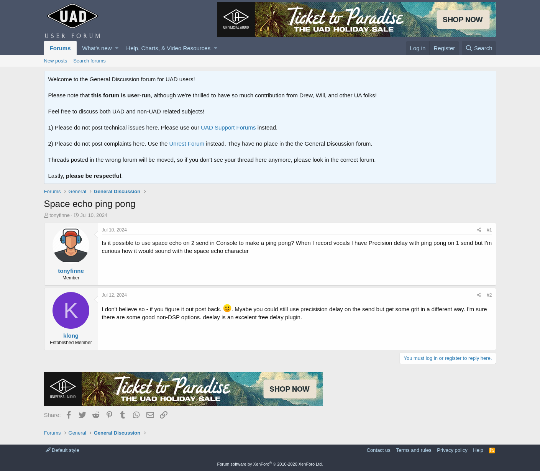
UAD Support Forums (228, 127)
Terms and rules (413, 450)
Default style (62, 450)
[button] (116, 48)
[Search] (479, 48)
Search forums (89, 61)
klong (71, 335)
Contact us (379, 450)
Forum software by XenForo (270, 464)
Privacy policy (452, 450)
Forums (60, 48)
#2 (489, 295)
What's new (97, 48)
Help (478, 450)
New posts (55, 61)
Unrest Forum (187, 143)
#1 (489, 230)
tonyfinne (59, 215)
